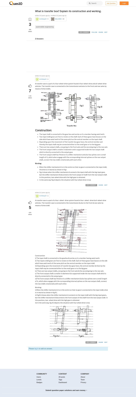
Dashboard (63, 382)
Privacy (83, 382)
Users (39, 377)
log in (36, 349)
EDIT (105, 32)
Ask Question (111, 3)
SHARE (101, 32)
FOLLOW (94, 32)
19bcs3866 (58, 19)
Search (92, 3)
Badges (39, 382)
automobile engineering (45, 27)
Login (124, 3)
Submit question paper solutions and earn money (66, 390)
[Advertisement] (71, 57)
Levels (39, 380)
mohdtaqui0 (42, 19)
